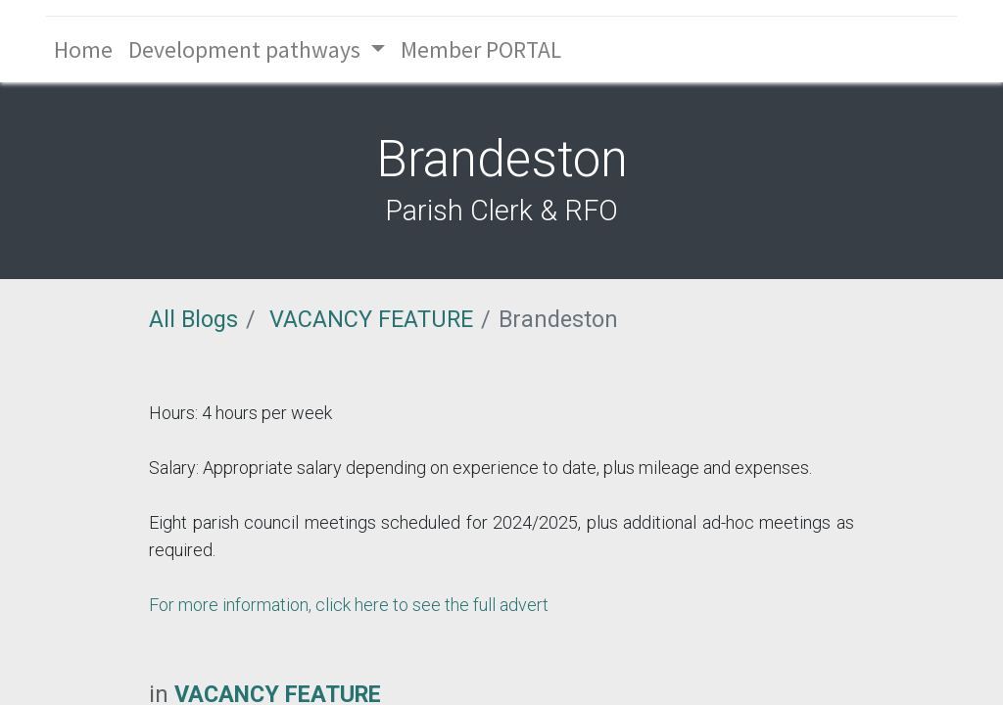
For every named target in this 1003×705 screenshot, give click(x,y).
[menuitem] (83, 49)
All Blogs (193, 319)
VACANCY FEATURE (371, 319)
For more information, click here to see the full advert (349, 604)
